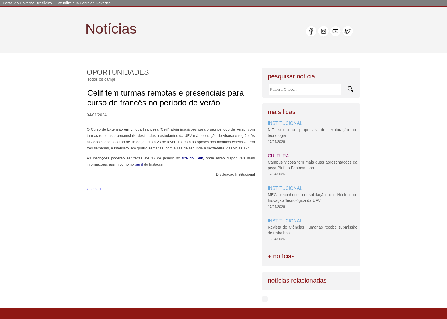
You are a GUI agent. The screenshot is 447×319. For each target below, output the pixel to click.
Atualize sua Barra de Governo (84, 2)
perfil (139, 164)
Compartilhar (97, 189)
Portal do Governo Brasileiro (27, 2)
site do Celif (192, 158)
